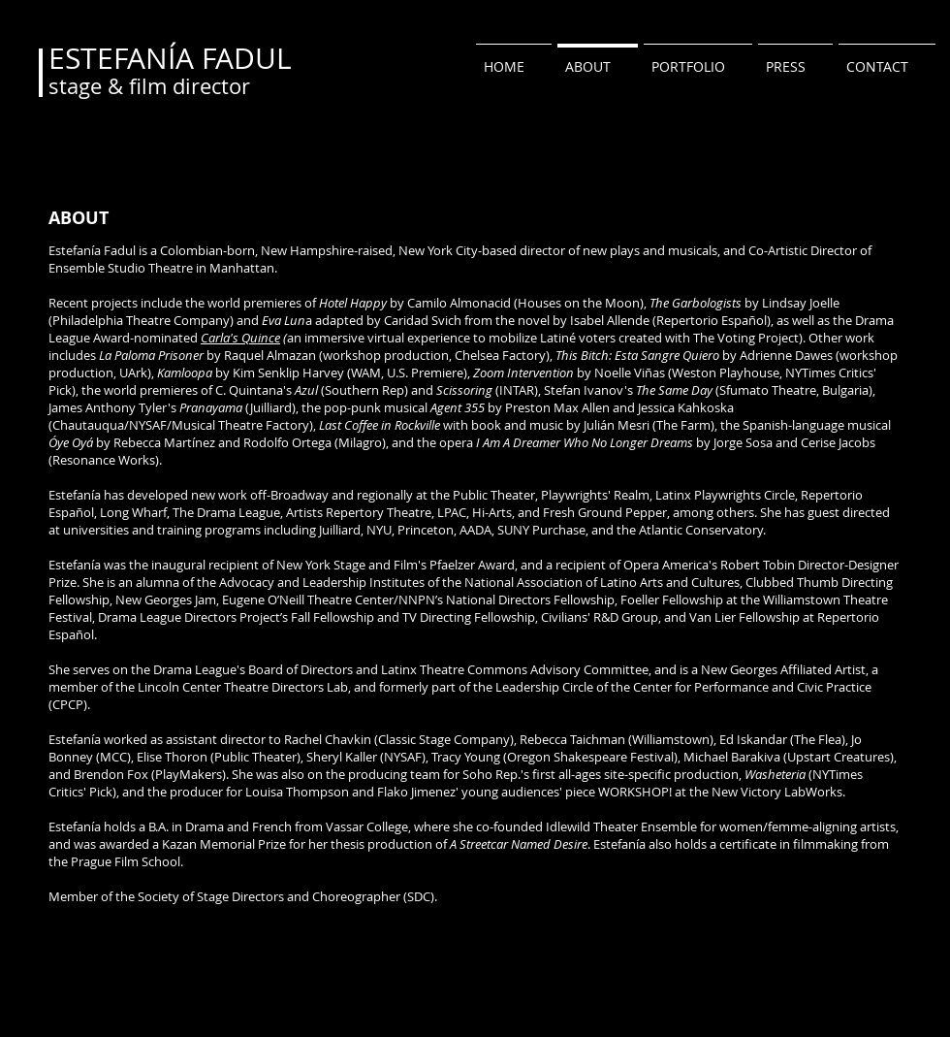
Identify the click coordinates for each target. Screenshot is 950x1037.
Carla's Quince (240, 337)
